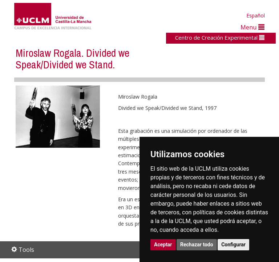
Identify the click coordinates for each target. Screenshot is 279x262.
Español (255, 15)
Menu (252, 27)
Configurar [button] (233, 244)
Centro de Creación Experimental (219, 37)
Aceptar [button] (163, 244)
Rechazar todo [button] (196, 244)
